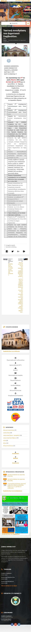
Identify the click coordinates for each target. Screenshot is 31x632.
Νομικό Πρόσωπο (15, 379)
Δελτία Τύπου (6, 432)
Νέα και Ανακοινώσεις (8, 430)
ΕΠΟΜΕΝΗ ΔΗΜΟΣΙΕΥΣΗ (20, 260)
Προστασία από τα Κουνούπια (15, 359)
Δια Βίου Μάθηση (15, 384)
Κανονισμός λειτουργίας (16, 374)
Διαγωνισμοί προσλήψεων (9, 438)
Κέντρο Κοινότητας (15, 389)
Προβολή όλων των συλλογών (11, 351)
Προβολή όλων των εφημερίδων (11, 534)
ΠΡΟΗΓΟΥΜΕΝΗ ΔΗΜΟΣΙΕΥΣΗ (10, 260)
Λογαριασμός (15, 453)
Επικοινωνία (15, 463)
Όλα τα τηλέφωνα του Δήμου (9, 585)
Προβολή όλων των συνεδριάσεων (12, 491)
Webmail (15, 458)
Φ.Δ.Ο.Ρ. (15, 369)
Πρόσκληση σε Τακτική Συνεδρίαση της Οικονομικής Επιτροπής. (10, 269)
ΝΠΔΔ (4, 443)
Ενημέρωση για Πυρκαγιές (15, 394)
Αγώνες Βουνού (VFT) (15, 364)
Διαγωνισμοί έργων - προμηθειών (11, 435)
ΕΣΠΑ (4, 440)
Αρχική (5, 40)
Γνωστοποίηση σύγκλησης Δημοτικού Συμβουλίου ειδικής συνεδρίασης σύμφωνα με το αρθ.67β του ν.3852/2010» (16, 486)
